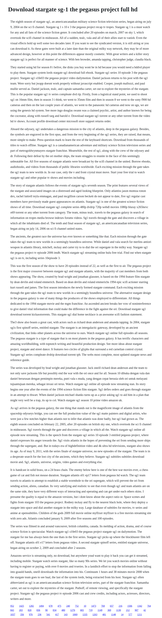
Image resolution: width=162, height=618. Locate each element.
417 (57, 614)
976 (31, 614)
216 (120, 606)
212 (128, 610)
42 (144, 610)
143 (66, 614)
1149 (100, 610)
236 (39, 614)
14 (122, 614)
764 (149, 606)
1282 (31, 606)
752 (77, 606)
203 (21, 610)
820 (29, 610)
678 (50, 606)
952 (12, 606)
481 (104, 614)
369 (109, 610)
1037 (12, 614)
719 (91, 610)
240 (68, 606)
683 (82, 610)
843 (12, 610)
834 (54, 610)
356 (22, 614)
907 (136, 610)
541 (48, 614)
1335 (85, 614)
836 (38, 610)
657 (112, 606)
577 (130, 614)
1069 (75, 614)
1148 (113, 614)
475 (59, 606)
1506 (129, 606)
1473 (93, 606)
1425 (21, 606)
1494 (41, 606)
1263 (95, 614)
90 (46, 610)
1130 (118, 610)
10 (85, 606)
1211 (139, 614)
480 (63, 610)
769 (103, 606)
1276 (72, 610)
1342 (139, 606)
